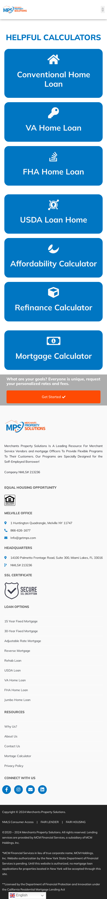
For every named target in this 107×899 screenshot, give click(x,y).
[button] (103, 9)
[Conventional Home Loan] (53, 59)
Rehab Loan (12, 661)
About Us (10, 736)
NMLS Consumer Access (17, 822)
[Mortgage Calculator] (53, 340)
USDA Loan (12, 670)
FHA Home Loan (53, 171)
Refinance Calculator (53, 307)
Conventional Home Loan (53, 79)
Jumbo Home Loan (17, 700)
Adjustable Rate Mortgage (22, 641)
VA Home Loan (54, 128)
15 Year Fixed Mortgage (21, 621)
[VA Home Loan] (53, 112)
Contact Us (12, 746)
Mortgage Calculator (53, 356)
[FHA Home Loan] (53, 156)
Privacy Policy (13, 766)
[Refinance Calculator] (53, 292)
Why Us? (10, 726)
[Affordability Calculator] (53, 248)
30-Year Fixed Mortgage (21, 631)
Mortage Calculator (17, 756)
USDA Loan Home (53, 219)
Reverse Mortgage (17, 651)
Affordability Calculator (53, 263)
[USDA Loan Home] (53, 204)
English (18, 895)
